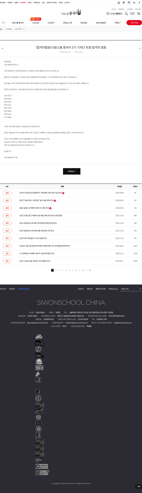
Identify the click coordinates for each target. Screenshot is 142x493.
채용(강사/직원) (100, 289)
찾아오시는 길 (113, 289)
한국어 (29, 2)
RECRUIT (67, 2)
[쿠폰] (132, 13)
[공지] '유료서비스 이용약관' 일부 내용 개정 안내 (37, 200)
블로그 (134, 2)
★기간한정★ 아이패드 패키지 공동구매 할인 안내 (36, 253)
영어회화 (2, 2)
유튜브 (118, 2)
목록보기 (71, 171)
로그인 (114, 9)
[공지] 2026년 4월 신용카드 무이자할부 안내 (34, 261)
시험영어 (9, 2)
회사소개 (3, 289)
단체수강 (81, 289)
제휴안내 (89, 289)
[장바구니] (138, 13)
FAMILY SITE (125, 289)
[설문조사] (114, 13)
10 (83, 270)
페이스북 (139, 2)
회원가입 (121, 9)
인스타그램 (129, 2)
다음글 (139, 48)
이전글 (2, 48)
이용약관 (12, 289)
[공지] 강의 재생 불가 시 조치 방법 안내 (32, 238)
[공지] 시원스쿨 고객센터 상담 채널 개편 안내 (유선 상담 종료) (40, 215)
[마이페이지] (126, 13)
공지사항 (138, 9)
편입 (43, 2)
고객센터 (129, 9)
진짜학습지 (37, 2)
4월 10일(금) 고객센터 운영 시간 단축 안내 (35, 208)
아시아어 (23, 2)
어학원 (60, 2)
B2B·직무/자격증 (52, 2)
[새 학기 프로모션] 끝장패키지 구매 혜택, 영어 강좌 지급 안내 (41, 192)
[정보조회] (80, 316)
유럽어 (16, 2)
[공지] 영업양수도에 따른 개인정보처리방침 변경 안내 (37, 223)
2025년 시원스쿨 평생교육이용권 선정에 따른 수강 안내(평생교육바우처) (44, 246)
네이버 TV (124, 2)
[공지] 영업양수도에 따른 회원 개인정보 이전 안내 (36, 230)
